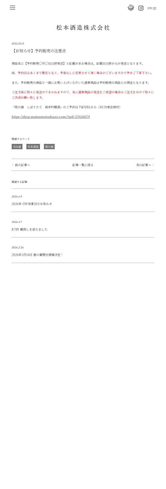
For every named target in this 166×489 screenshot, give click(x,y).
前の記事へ (22, 165)
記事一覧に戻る (83, 165)
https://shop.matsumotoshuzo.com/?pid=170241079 (51, 116)
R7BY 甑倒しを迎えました (29, 229)
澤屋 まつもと (67, 421)
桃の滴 (49, 146)
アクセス (75, 464)
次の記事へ (143, 165)
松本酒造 (33, 146)
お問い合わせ (66, 435)
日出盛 (17, 146)
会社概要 (63, 392)
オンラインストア (70, 406)
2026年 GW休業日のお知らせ (32, 204)
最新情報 (63, 377)
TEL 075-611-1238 (70, 450)
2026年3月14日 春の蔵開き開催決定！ (38, 254)
